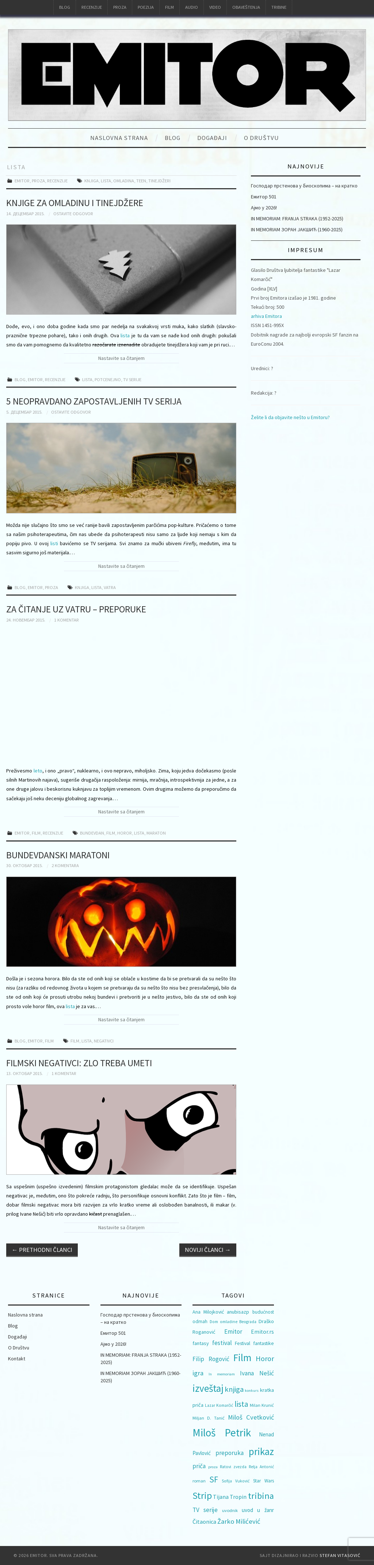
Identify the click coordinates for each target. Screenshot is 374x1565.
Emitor (22, 180)
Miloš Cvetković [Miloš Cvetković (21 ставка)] (251, 1417)
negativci (104, 1041)
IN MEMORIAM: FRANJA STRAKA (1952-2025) (297, 218)
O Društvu (261, 138)
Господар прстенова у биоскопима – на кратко (304, 185)
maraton (156, 833)
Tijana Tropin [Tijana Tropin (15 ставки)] (230, 1496)
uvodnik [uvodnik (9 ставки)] (230, 1510)
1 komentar (66, 620)
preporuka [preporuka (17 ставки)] (229, 1453)
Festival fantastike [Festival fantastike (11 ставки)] (254, 1343)
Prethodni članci (42, 1250)
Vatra (110, 587)
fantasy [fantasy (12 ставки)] (200, 1343)
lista (106, 180)
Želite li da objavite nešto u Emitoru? (290, 417)
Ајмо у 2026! (264, 207)
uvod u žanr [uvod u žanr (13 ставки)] (258, 1510)
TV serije (132, 379)
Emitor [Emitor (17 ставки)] (233, 1331)
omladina (123, 180)
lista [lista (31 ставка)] (241, 1404)
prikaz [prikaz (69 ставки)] (261, 1451)
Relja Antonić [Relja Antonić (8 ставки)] (261, 1466)
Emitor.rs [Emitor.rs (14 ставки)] (262, 1331)
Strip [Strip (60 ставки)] (202, 1495)
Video (215, 7)
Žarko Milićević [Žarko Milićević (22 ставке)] (238, 1521)
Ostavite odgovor (73, 213)
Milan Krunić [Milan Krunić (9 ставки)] (262, 1405)
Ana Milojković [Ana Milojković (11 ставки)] (208, 1311)
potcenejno (108, 379)
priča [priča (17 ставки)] (199, 1466)
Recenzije (91, 7)
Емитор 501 (263, 196)
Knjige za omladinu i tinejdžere (74, 203)
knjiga (91, 180)
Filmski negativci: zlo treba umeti (79, 1063)
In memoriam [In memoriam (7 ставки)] (221, 1374)
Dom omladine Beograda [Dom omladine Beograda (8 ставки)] (233, 1321)
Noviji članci (208, 1250)
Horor (124, 833)
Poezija (146, 7)
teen (141, 180)
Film (169, 7)
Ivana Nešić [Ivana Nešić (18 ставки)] (257, 1373)
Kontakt (16, 1358)
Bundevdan (92, 833)
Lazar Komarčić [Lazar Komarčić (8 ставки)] (219, 1405)
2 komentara (65, 865)
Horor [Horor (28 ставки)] (265, 1358)
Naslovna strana (119, 138)
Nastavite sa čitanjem (121, 358)
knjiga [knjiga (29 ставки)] (234, 1389)
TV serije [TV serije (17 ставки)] (205, 1510)
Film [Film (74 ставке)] (242, 1357)
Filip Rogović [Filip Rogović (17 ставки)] (210, 1359)
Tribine (278, 7)
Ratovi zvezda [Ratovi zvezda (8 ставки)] (233, 1466)
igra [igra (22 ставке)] (197, 1373)
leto (38, 770)
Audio (191, 7)
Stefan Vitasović (340, 1555)
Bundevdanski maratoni (58, 855)
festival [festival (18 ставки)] (222, 1343)
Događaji (212, 138)
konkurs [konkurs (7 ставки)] (252, 1390)
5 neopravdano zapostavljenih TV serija (94, 401)
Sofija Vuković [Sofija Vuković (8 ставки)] (235, 1481)
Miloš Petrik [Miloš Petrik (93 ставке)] (221, 1432)
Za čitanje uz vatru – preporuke (76, 609)
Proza (119, 7)
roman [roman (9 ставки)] (199, 1481)
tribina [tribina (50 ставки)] (261, 1495)
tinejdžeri (159, 180)
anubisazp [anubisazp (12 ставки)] (238, 1311)
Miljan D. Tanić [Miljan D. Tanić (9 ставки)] (208, 1418)
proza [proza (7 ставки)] (213, 1467)
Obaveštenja (246, 7)
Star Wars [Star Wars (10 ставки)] (263, 1481)
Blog (64, 7)
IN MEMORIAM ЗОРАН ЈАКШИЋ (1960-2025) (297, 229)
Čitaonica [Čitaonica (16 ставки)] (204, 1521)
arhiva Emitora (266, 316)
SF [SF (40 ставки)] (213, 1479)
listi (54, 543)
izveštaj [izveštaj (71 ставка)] (208, 1388)
